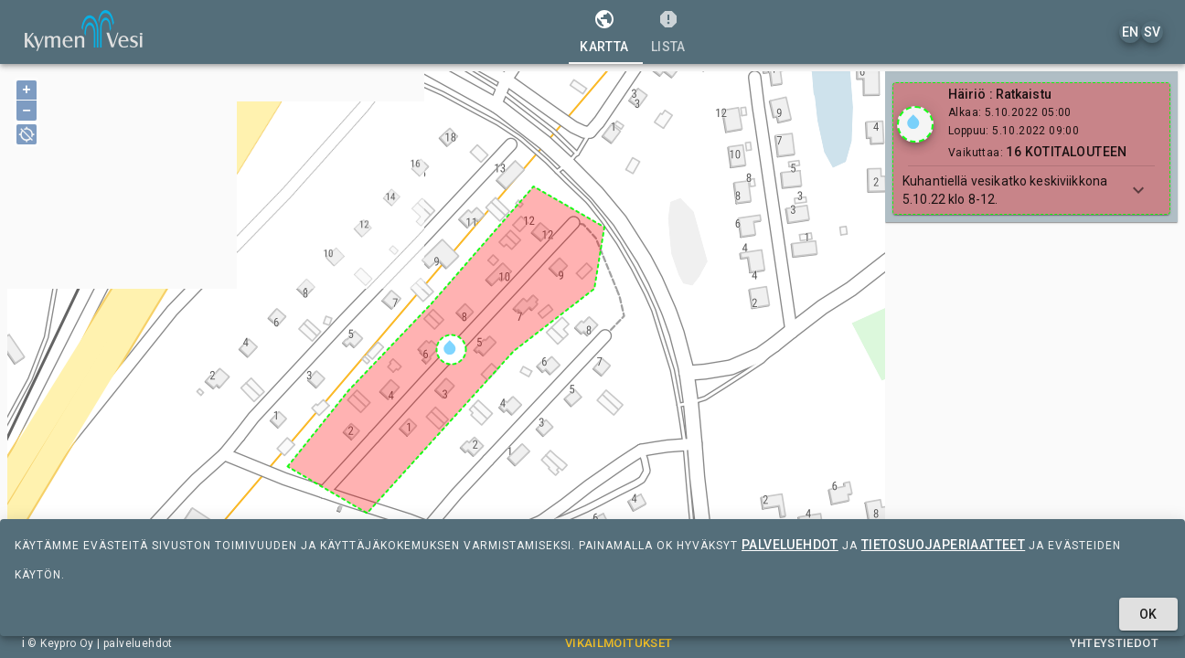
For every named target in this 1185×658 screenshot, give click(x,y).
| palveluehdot (133, 643)
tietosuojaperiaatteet (943, 544)
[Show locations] (915, 124)
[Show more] (1138, 190)
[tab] (604, 32)
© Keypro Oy (60, 643)
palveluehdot (790, 544)
